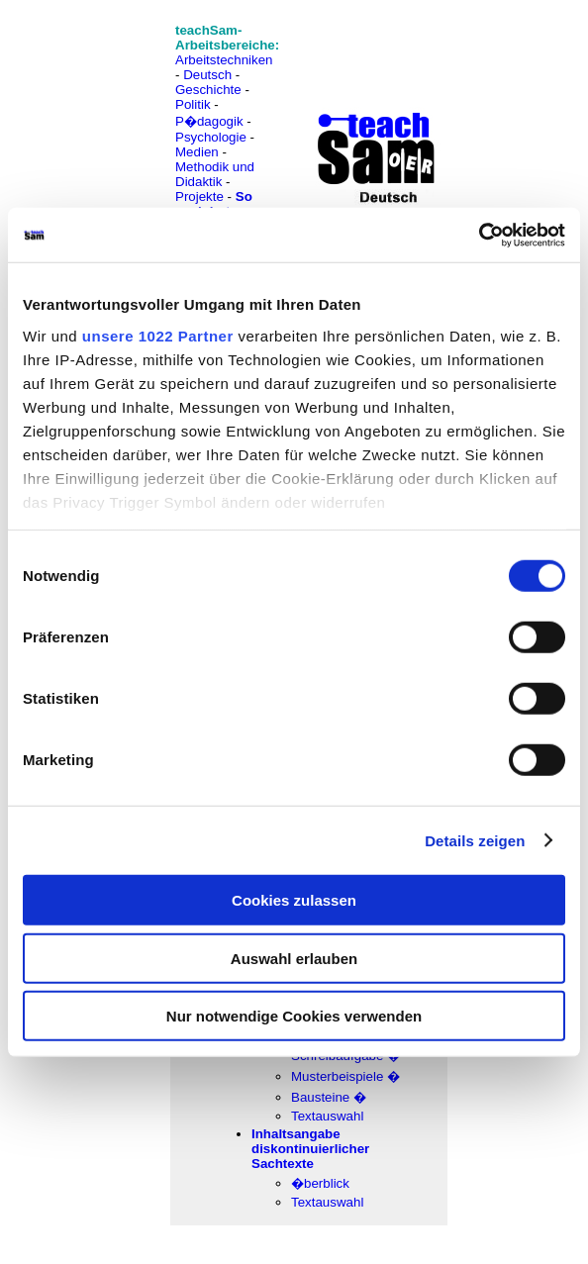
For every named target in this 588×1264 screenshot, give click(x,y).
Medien (197, 152)
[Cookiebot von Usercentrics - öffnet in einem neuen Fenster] (478, 234)
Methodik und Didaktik (214, 174)
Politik (193, 104)
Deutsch (207, 74)
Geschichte (208, 89)
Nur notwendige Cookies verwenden (294, 1016)
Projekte (199, 196)
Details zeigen (475, 839)
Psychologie (210, 137)
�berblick (320, 1183)
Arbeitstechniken (224, 59)
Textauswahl (327, 1116)
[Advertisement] (102, 60)
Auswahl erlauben (294, 957)
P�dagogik (209, 121)
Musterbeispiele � (345, 1076)
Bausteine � (328, 1097)
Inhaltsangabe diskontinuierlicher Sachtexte (310, 1148)
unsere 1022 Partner (158, 335)
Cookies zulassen (294, 900)
